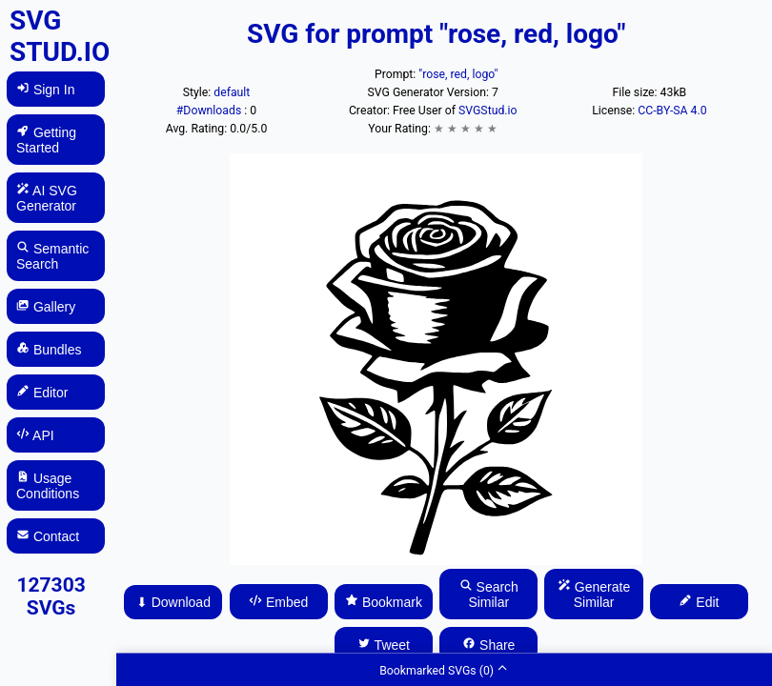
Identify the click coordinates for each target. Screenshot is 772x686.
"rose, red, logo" (458, 74)
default (231, 92)
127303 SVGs (50, 596)
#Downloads (210, 110)
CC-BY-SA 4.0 (672, 110)
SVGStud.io (487, 110)
